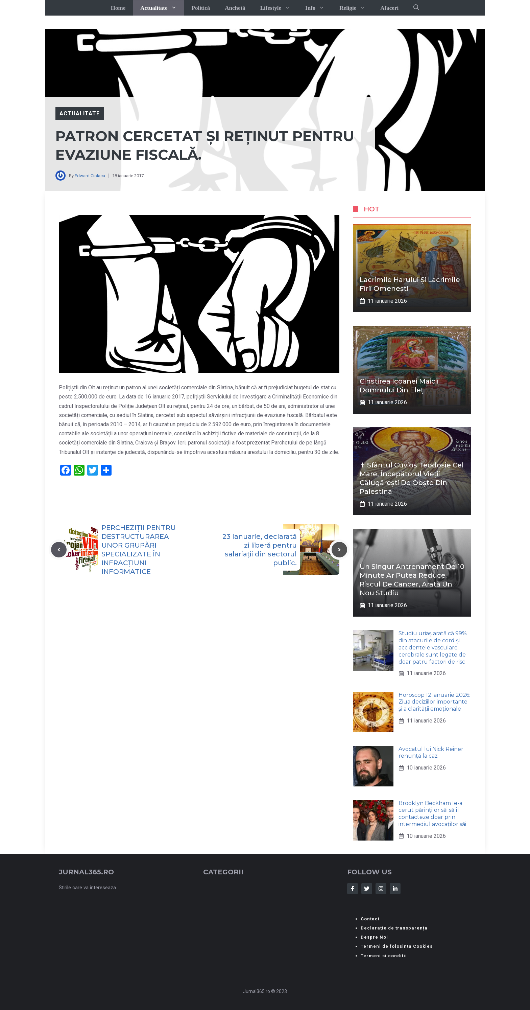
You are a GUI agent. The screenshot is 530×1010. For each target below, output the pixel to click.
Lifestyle (279, 8)
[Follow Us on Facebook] (352, 888)
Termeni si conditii (384, 955)
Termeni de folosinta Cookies (397, 946)
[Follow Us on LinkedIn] (395, 888)
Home (118, 8)
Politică (201, 8)
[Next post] (339, 550)
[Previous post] (59, 550)
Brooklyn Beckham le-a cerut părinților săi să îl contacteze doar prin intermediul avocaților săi (432, 813)
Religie (356, 8)
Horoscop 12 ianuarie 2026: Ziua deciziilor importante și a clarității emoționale (434, 702)
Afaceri (389, 8)
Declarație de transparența (394, 928)
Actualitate (162, 8)
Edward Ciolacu (90, 175)
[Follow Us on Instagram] (381, 888)
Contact (370, 918)
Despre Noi (374, 937)
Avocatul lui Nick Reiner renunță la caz (431, 752)
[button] (416, 8)
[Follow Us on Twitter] (366, 888)
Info (318, 8)
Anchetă (235, 8)
